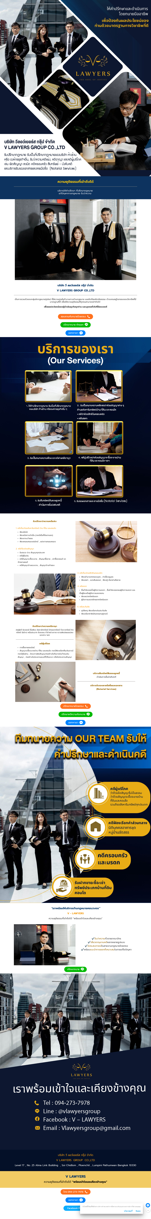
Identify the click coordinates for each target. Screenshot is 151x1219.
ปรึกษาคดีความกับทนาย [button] (73, 714)
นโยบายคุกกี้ (128, 1211)
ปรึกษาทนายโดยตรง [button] (73, 706)
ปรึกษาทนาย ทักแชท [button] (73, 324)
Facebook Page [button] (75, 1208)
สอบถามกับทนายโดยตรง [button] (73, 316)
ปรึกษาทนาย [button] (73, 969)
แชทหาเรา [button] (73, 333)
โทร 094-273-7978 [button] (73, 1192)
